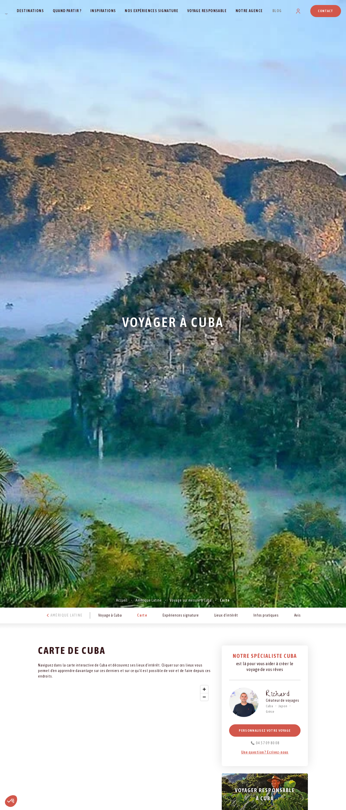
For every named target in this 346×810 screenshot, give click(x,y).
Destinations (30, 11)
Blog (277, 11)
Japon (282, 706)
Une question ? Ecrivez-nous (265, 752)
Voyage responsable (207, 11)
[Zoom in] (204, 689)
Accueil (122, 600)
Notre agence (249, 11)
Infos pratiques (266, 615)
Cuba (269, 706)
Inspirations (103, 11)
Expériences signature (181, 615)
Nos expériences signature (151, 11)
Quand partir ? (67, 11)
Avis (297, 615)
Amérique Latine (149, 600)
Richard (278, 695)
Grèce (270, 712)
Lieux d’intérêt (226, 615)
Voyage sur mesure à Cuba (191, 600)
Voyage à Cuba (110, 615)
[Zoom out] (204, 697)
